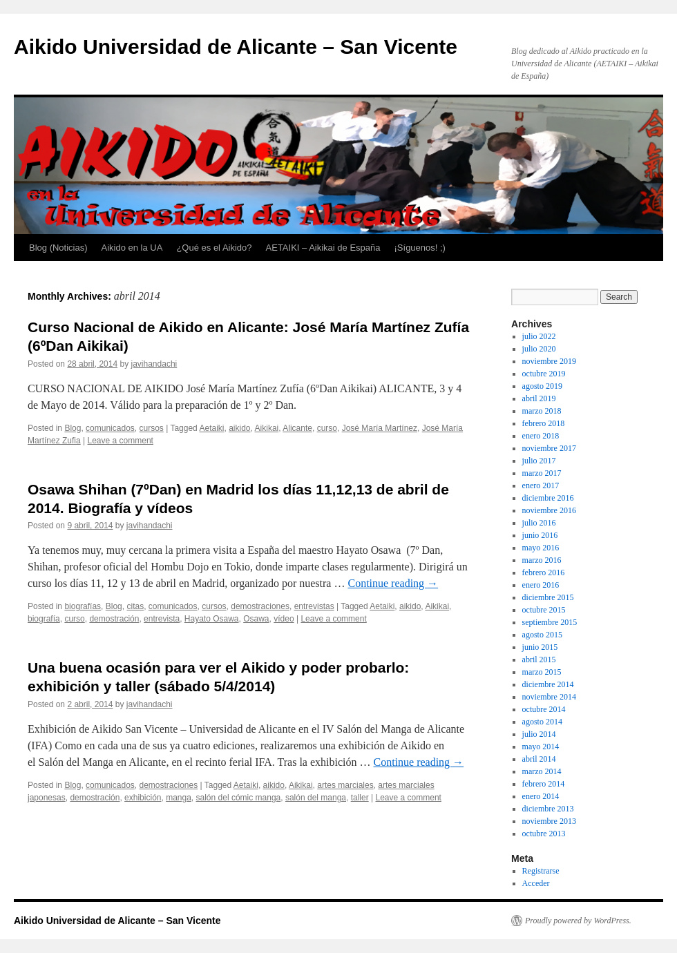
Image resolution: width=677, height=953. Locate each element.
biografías (82, 606)
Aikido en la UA (132, 247)
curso (327, 428)
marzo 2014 (542, 771)
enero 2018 (541, 436)
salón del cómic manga (238, 797)
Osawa (256, 619)
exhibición (142, 797)
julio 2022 (539, 336)
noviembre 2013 (549, 821)
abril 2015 (539, 659)
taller (360, 797)
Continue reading (392, 583)
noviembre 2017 (549, 448)
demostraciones (260, 606)
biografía (44, 619)
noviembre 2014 (549, 697)
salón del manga (315, 797)
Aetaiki (211, 428)
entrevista (162, 619)
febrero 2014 (543, 784)
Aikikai (267, 428)
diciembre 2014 (548, 684)
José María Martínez (379, 428)
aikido (239, 428)
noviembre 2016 (549, 510)
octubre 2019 (544, 373)
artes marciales (345, 785)
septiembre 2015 (550, 622)
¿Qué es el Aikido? (213, 247)
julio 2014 (539, 734)
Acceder (536, 883)
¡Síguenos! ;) (420, 247)
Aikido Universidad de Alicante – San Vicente (235, 46)
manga (178, 797)
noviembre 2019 (549, 361)
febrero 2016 (543, 572)
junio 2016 (540, 535)
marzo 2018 (542, 411)
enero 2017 (541, 485)
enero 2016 (541, 585)
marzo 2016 (542, 560)
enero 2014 (541, 796)
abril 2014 (539, 759)
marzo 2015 (542, 672)
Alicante (297, 428)
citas (135, 606)
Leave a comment (120, 440)
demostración (114, 619)
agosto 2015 (542, 634)
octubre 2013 (544, 833)
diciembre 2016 (548, 498)
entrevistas (314, 606)
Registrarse (541, 871)
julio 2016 (539, 523)
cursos (151, 428)
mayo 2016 (541, 547)
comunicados (110, 428)
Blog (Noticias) (58, 247)
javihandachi (154, 364)
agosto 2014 (542, 721)
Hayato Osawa (211, 619)
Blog (72, 428)
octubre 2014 (544, 709)
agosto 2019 (542, 386)
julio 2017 (539, 460)
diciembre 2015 (548, 597)
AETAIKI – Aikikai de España (323, 247)
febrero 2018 (543, 423)
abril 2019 (539, 398)
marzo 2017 (542, 473)
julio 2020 (539, 349)
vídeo (284, 619)
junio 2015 (540, 647)
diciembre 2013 (548, 809)
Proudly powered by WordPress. (578, 920)
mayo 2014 (541, 746)
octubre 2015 (544, 610)
